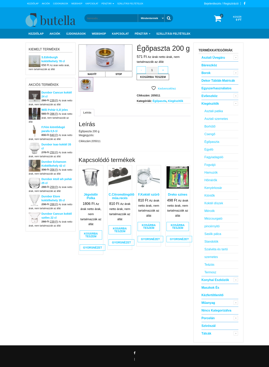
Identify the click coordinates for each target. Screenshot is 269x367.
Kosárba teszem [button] (91, 235)
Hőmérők (210, 180)
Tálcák (206, 333)
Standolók (211, 241)
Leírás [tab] (87, 112)
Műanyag (208, 302)
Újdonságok (60, 3)
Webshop (76, 3)
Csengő (209, 134)
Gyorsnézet (92, 247)
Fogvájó (210, 164)
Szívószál (208, 325)
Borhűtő (209, 126)
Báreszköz (209, 65)
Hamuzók (211, 172)
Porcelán (208, 318)
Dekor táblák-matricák (218, 80)
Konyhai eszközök (215, 280)
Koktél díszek (213, 203)
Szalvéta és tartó (216, 249)
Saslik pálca (212, 234)
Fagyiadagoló (213, 157)
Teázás (209, 264)
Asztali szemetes (216, 118)
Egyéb (208, 149)
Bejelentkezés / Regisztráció (221, 3)
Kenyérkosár (213, 188)
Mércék (209, 211)
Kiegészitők (175, 101)
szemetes (211, 257)
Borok (205, 73)
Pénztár (108, 3)
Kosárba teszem (153, 77)
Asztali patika (213, 111)
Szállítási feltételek (130, 3)
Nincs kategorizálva (216, 310)
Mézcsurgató (213, 218)
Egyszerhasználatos (216, 88)
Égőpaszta (159, 101)
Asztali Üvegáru (213, 57)
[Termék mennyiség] (152, 70)
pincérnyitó (212, 226)
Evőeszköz (209, 96)
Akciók (46, 3)
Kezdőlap (33, 3)
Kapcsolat (92, 3)
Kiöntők (209, 195)
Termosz (210, 272)
